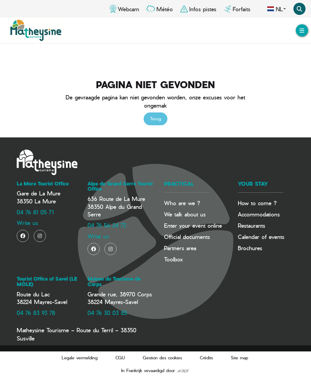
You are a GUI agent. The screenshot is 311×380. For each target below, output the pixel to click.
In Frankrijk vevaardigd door (155, 370)
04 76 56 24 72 (106, 225)
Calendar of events (261, 236)
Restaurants (251, 225)
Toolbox (173, 259)
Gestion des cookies (162, 357)
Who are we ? (182, 203)
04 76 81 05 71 (35, 212)
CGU (120, 357)
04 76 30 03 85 (107, 312)
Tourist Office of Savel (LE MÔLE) (47, 281)
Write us (27, 222)
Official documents (187, 236)
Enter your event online (193, 225)
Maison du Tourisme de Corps (114, 281)
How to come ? (257, 203)
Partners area (180, 248)
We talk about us (185, 214)
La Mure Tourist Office (43, 183)
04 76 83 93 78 (36, 312)
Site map (239, 357)
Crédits (206, 357)
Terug (155, 118)
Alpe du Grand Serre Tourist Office (120, 186)
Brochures (250, 248)
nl (276, 8)
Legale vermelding (79, 357)
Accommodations (259, 214)
